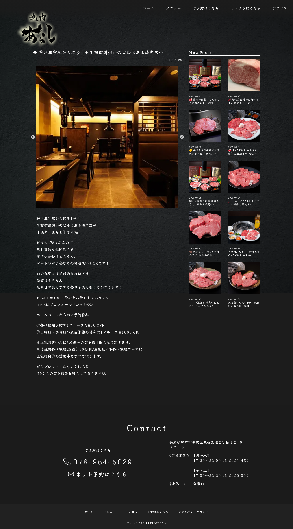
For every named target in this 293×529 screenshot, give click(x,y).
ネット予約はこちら (97, 474)
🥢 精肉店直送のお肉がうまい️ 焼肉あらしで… (244, 82)
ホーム (148, 8)
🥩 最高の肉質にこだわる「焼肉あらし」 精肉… (205, 82)
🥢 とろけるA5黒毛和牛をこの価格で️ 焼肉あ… (244, 183)
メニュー (173, 8)
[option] (107, 137)
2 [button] (111, 206)
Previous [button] (33, 137)
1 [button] (104, 206)
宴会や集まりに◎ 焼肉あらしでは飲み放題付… (205, 183)
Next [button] (182, 137)
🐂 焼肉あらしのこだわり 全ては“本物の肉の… (205, 234)
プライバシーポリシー (193, 511)
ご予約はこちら (206, 8)
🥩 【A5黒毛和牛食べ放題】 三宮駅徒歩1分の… (244, 132)
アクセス (279, 8)
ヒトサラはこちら (245, 8)
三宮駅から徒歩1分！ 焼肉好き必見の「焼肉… (244, 285)
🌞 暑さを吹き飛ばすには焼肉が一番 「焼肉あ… (205, 132)
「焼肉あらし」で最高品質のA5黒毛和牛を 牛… (244, 234)
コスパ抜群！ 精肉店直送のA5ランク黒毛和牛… (205, 285)
